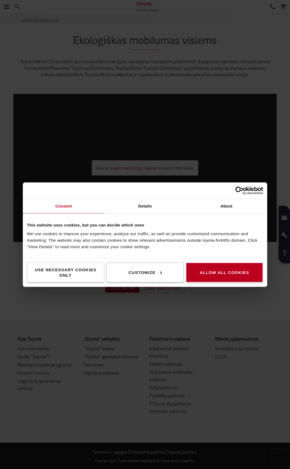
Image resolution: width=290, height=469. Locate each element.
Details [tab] (145, 205)
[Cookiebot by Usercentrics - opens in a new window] (239, 190)
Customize (145, 272)
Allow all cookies (224, 272)
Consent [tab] (63, 205)
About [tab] (226, 205)
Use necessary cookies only (65, 272)
